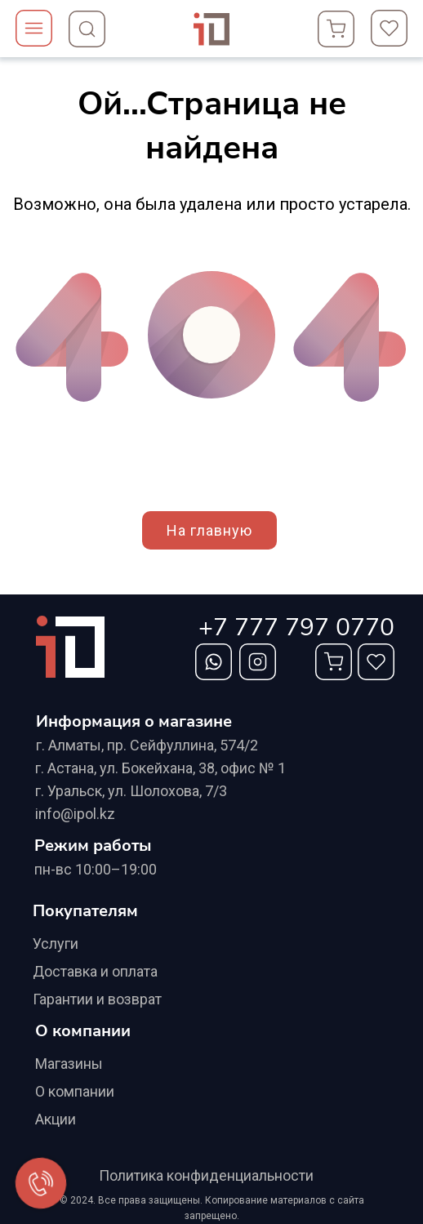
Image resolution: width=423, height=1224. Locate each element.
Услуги (55, 943)
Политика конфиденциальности (206, 1175)
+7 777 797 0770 (296, 627)
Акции (55, 1119)
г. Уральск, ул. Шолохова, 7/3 (131, 790)
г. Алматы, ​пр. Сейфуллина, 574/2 (147, 745)
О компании (74, 1091)
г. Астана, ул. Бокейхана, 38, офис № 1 (160, 768)
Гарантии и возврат (97, 999)
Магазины (69, 1063)
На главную (209, 530)
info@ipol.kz (75, 813)
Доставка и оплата (95, 971)
